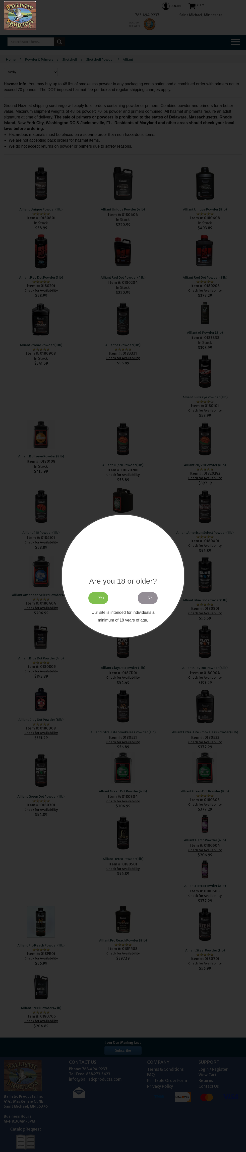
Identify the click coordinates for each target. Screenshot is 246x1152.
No (150, 598)
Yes (101, 598)
